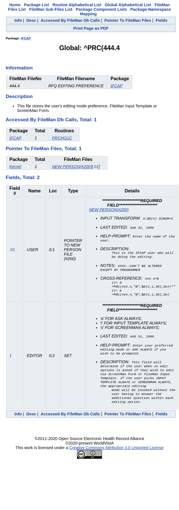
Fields (162, 20)
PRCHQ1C (62, 138)
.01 (96, 166)
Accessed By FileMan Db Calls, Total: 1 (51, 119)
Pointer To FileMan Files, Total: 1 (44, 148)
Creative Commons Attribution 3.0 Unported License (116, 456)
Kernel (15, 166)
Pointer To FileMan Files (127, 20)
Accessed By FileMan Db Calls (70, 20)
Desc (31, 20)
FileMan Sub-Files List (50, 9)
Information (19, 68)
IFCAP (26, 38)
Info (18, 20)
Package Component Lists (101, 9)
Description (19, 96)
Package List (36, 5)
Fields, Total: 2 (23, 177)
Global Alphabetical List (128, 5)
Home (14, 5)
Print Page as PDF (91, 28)
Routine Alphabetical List (76, 5)
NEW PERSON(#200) (72, 166)
